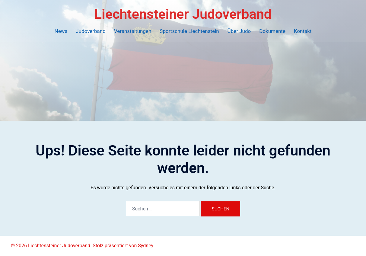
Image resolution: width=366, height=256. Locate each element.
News (61, 31)
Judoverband (91, 31)
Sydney (145, 245)
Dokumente (272, 31)
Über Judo (239, 31)
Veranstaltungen (132, 31)
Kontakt (303, 31)
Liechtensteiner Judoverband (183, 14)
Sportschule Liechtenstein (189, 31)
